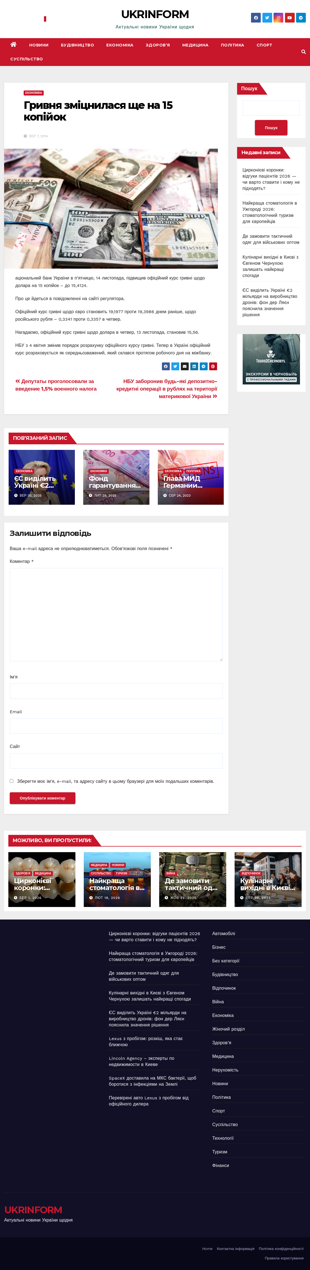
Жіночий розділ (228, 1029)
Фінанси (220, 1165)
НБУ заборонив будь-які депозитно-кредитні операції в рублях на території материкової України (166, 388)
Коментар (22, 561)
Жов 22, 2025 (183, 898)
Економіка (120, 45)
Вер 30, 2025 (258, 898)
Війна (170, 873)
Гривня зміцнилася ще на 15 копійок (98, 111)
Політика (232, 45)
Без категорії (226, 960)
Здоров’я (158, 45)
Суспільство (26, 59)
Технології (223, 1138)
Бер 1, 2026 (30, 898)
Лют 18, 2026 (107, 898)
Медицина (195, 45)
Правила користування (284, 1258)
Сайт (15, 746)
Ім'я (14, 677)
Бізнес (219, 947)
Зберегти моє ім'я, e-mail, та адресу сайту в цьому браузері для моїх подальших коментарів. (115, 781)
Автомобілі (223, 933)
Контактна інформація (235, 1249)
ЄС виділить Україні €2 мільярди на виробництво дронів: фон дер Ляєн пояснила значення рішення (270, 302)
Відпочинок (251, 873)
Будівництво (77, 45)
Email (16, 711)
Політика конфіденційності (281, 1249)
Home (207, 1249)
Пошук (249, 88)
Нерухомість (225, 1070)
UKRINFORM (155, 14)
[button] (303, 52)
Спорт (264, 45)
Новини (39, 45)
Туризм (121, 873)
